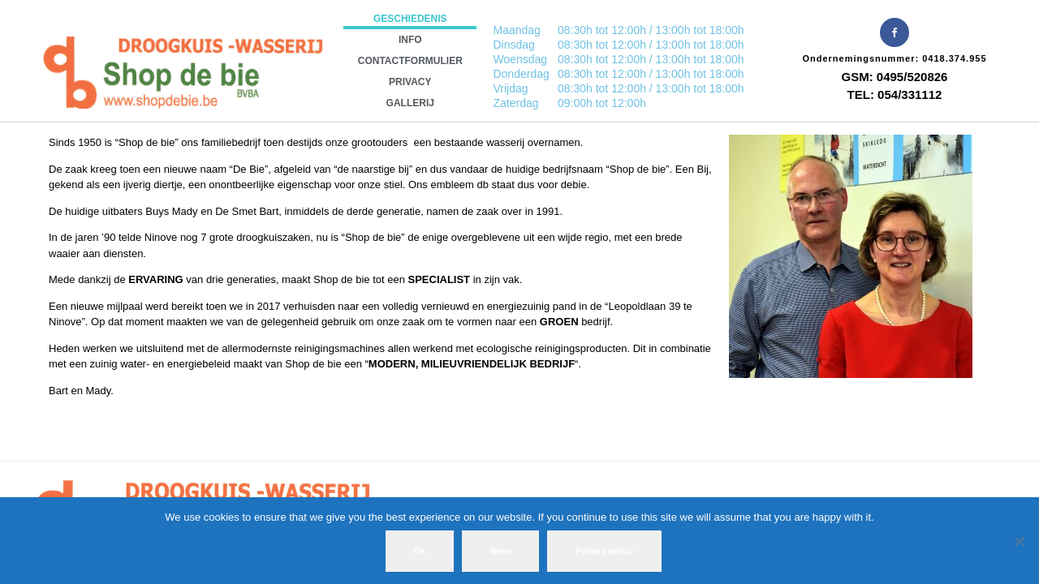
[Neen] (1019, 541)
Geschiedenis (410, 18)
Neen (500, 551)
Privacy (410, 82)
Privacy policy (604, 551)
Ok (419, 551)
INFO (410, 39)
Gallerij (410, 103)
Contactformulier (410, 61)
